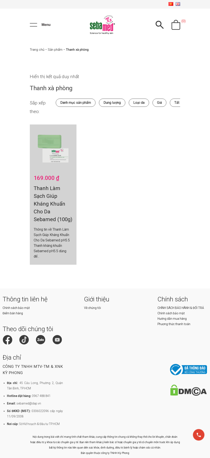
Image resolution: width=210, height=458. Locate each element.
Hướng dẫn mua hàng (172, 318)
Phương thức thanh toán (174, 324)
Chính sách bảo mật (16, 308)
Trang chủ (37, 50)
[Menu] (40, 24)
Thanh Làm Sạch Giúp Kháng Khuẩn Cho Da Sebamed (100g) (53, 203)
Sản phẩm (55, 50)
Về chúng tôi (92, 308)
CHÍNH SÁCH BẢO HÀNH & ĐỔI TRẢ (181, 308)
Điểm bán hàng (13, 313)
